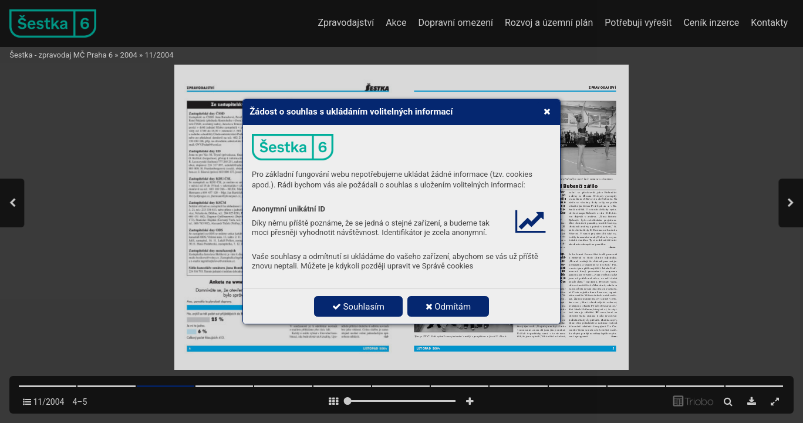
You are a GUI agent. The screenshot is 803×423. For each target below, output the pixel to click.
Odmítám (448, 306)
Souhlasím (358, 306)
